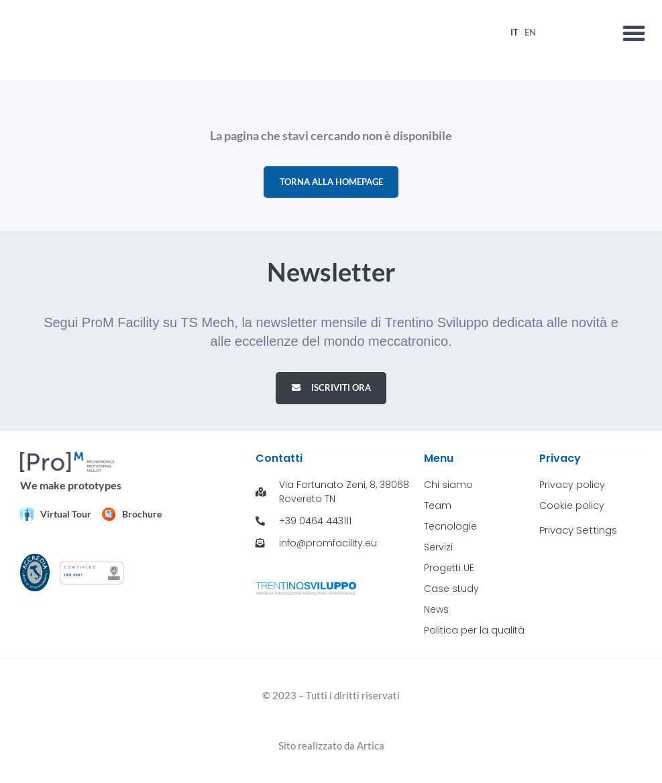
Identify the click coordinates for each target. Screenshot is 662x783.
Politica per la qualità (474, 633)
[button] (634, 33)
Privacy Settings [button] (578, 533)
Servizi (438, 549)
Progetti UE (449, 570)
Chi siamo (448, 487)
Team (437, 508)
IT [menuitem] (514, 32)
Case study (451, 591)
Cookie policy (571, 508)
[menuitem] (514, 32)
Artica (370, 748)
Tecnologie (450, 529)
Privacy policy (572, 487)
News (436, 612)
